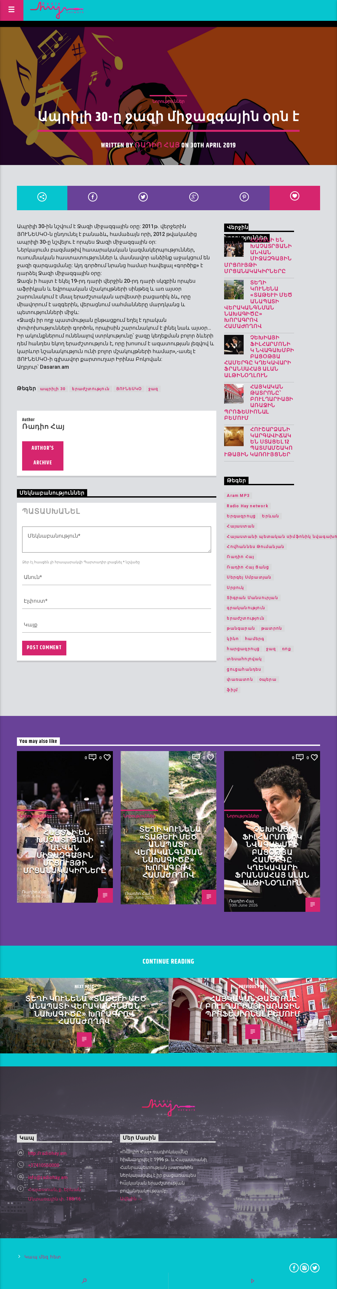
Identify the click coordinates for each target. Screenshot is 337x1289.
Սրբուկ (235, 587)
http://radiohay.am (47, 1153)
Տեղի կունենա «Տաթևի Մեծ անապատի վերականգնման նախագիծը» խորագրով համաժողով (258, 305)
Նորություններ (168, 101)
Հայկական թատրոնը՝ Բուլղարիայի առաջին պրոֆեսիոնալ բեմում (258, 402)
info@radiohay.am (48, 1177)
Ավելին (131, 1199)
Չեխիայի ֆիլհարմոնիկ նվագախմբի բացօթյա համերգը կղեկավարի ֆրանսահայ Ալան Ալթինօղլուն (259, 356)
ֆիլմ (232, 690)
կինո (233, 639)
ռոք (286, 649)
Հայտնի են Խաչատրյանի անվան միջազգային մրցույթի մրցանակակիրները (257, 256)
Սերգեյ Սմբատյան (249, 577)
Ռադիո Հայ (157, 145)
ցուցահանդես (244, 669)
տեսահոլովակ (244, 659)
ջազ (153, 389)
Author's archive (43, 455)
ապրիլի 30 (53, 389)
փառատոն (240, 679)
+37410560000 (43, 1165)
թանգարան (241, 628)
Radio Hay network (247, 506)
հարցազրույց (243, 649)
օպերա (267, 679)
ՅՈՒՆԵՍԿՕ (129, 389)
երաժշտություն (91, 389)
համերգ (254, 639)
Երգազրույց (241, 516)
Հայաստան (241, 526)
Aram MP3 (238, 495)
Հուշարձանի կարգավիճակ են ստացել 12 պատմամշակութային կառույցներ (258, 442)
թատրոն (271, 628)
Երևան (270, 516)
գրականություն (246, 608)
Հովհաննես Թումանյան (255, 546)
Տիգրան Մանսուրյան (252, 598)
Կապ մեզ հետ (42, 1257)
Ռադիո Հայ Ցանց (248, 567)
